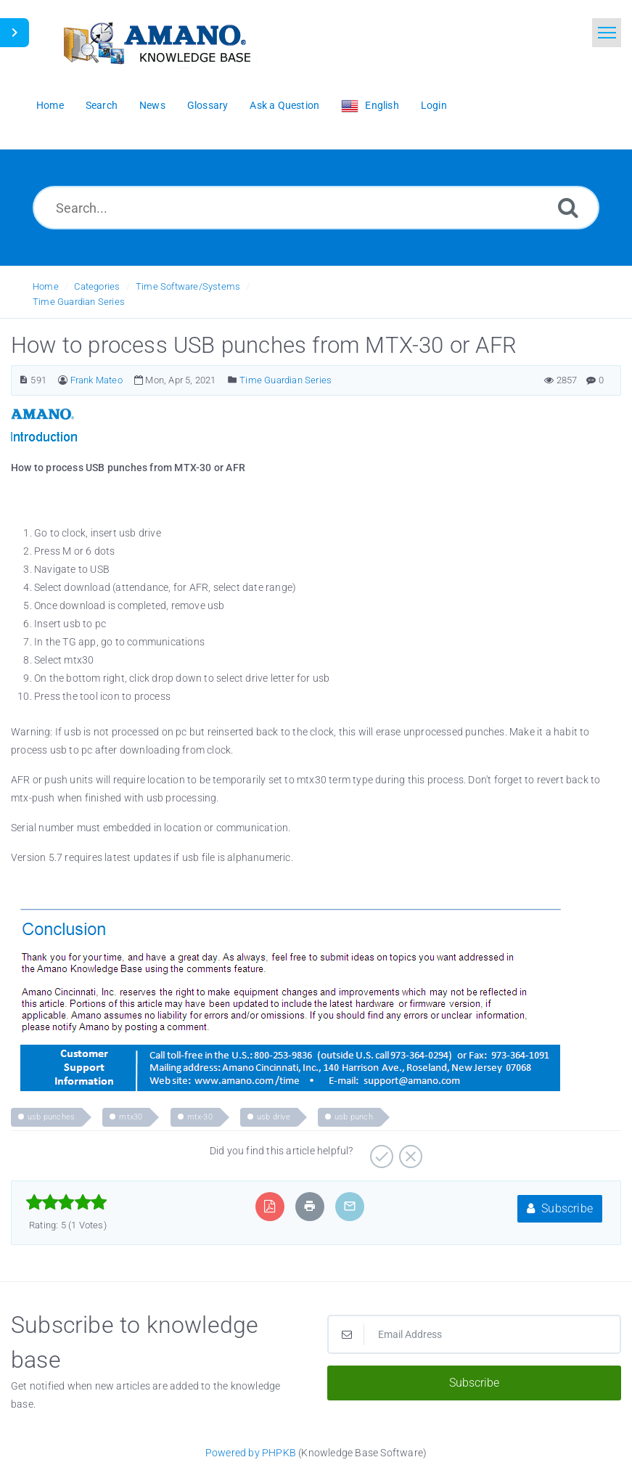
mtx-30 (200, 1117)
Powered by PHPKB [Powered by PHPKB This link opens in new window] (250, 1452)
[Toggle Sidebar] (14, 32)
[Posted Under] (232, 380)
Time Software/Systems (188, 286)
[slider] (66, 1202)
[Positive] (379, 1151)
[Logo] (156, 42)
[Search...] (316, 207)
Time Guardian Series (79, 301)
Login (434, 105)
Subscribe (560, 1208)
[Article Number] (23, 380)
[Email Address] (474, 1334)
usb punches (51, 1117)
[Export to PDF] (269, 1206)
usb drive (273, 1117)
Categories (97, 286)
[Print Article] (309, 1206)
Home (46, 286)
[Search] (568, 207)
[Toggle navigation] (606, 32)
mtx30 (130, 1117)
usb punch (354, 1117)
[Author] (62, 380)
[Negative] (408, 1151)
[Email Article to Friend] (349, 1206)
